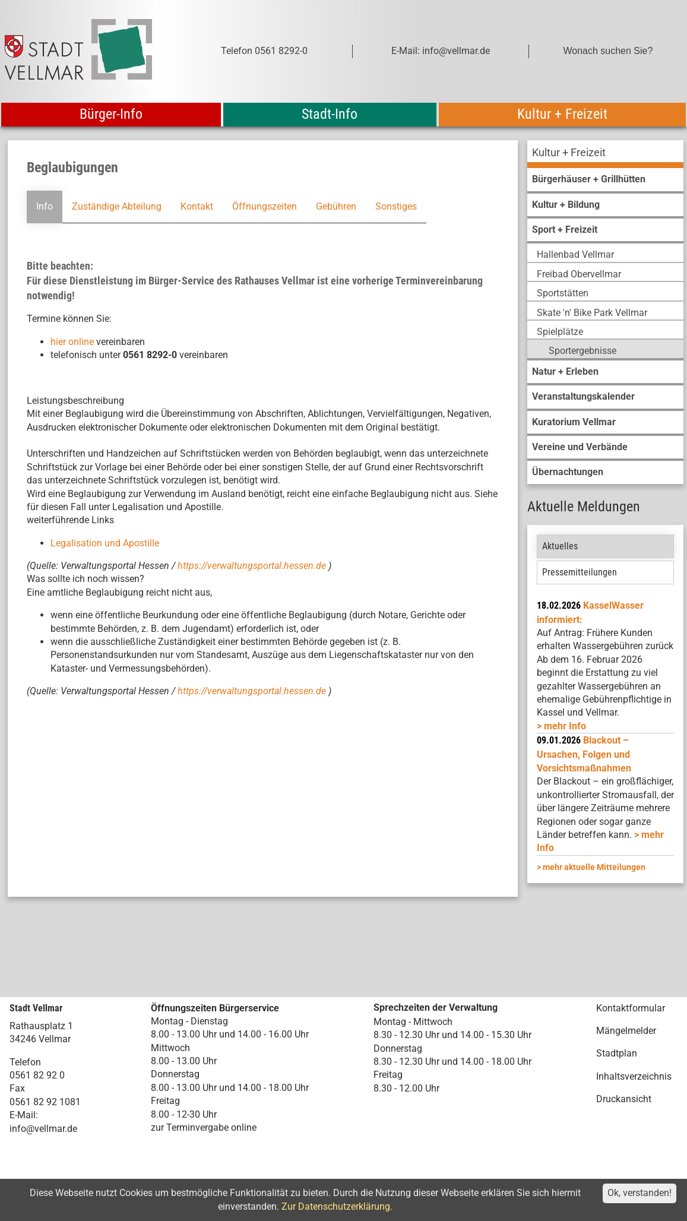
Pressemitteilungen (579, 572)
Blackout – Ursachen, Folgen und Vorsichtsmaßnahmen (584, 754)
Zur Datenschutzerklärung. (336, 1206)
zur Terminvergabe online (204, 1127)
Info (44, 206)
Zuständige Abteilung (117, 206)
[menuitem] (605, 154)
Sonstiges (396, 206)
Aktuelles (560, 546)
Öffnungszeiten (264, 206)
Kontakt (197, 206)
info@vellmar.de (43, 1128)
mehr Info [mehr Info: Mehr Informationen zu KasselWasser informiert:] (565, 726)
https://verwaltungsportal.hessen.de (253, 565)
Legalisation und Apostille (104, 543)
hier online (72, 341)
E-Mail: (24, 1115)
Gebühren (336, 206)
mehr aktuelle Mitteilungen (594, 867)
